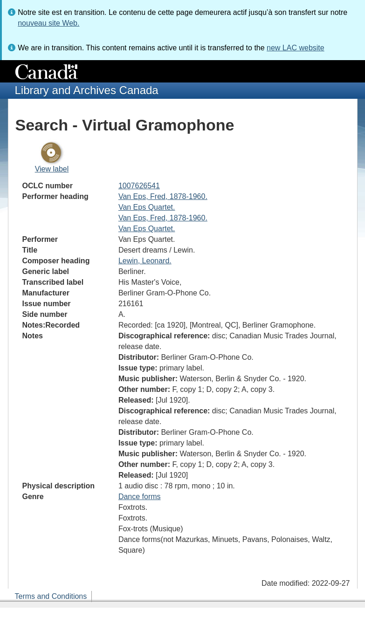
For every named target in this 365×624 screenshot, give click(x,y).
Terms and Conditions (51, 596)
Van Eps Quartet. (146, 207)
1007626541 (139, 186)
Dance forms (139, 497)
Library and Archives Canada (86, 90)
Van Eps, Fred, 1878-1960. (162, 196)
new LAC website (295, 48)
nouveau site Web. (48, 23)
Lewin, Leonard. (145, 261)
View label (52, 169)
